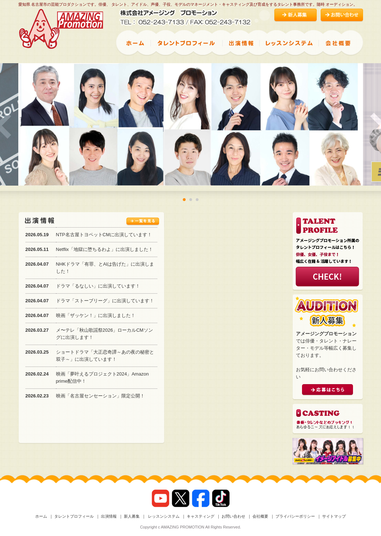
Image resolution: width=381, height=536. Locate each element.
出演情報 (109, 516)
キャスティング (200, 516)
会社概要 (260, 516)
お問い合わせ (233, 516)
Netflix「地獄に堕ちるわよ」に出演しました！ (104, 249)
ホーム (41, 516)
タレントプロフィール (74, 516)
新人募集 (132, 516)
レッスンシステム (163, 516)
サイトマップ (334, 516)
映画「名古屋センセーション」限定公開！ (100, 395)
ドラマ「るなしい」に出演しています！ (98, 286)
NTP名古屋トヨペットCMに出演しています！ (104, 234)
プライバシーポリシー (295, 516)
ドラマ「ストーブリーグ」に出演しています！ (105, 300)
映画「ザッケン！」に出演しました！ (95, 315)
